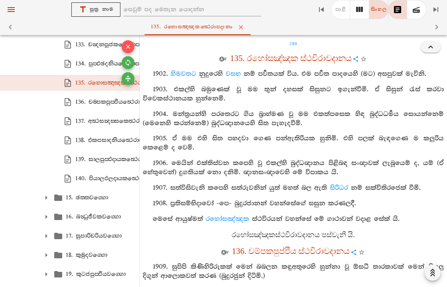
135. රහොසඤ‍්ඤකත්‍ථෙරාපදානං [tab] (225, 27)
